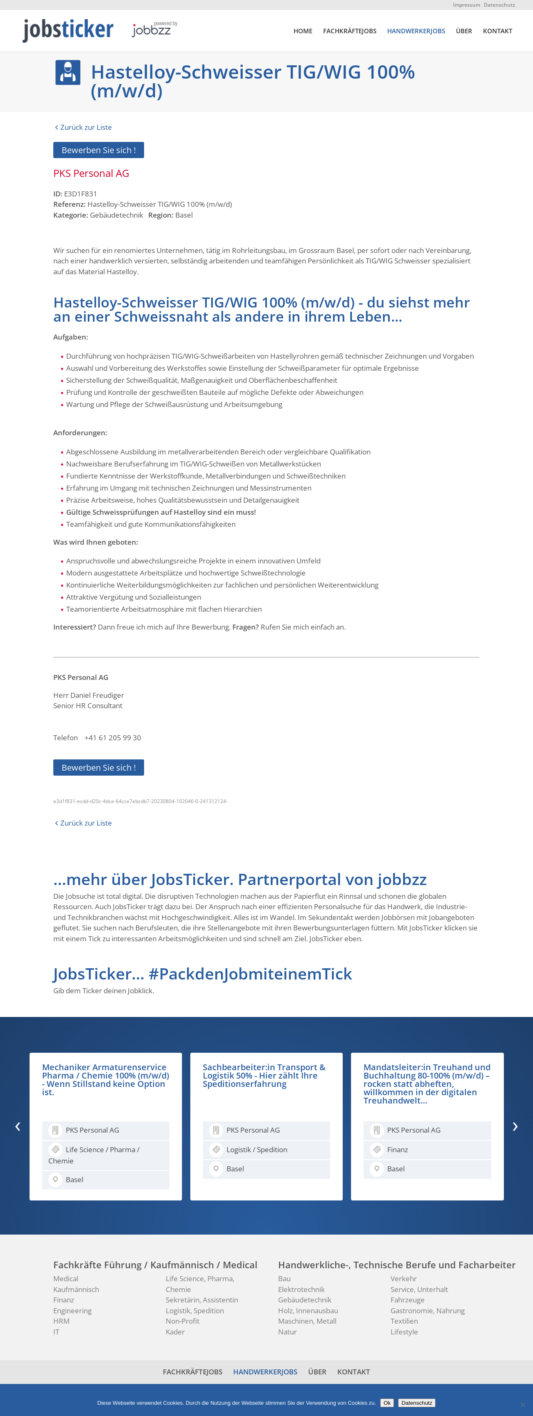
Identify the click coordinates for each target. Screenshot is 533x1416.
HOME (303, 31)
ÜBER (464, 31)
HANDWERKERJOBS (416, 31)
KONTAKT (497, 31)
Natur (287, 1332)
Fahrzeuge (408, 1299)
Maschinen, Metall (307, 1321)
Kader (175, 1332)
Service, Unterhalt (419, 1289)
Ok (387, 1403)
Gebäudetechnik (304, 1299)
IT (56, 1332)
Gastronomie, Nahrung (428, 1310)
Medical (65, 1278)
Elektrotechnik (301, 1289)
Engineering (72, 1310)
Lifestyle (404, 1332)
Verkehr (404, 1278)
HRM (61, 1321)
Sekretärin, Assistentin (202, 1299)
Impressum (466, 4)
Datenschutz (499, 4)
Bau (284, 1278)
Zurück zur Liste (86, 127)
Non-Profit (182, 1321)
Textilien (404, 1321)
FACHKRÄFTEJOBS (349, 31)
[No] (522, 1404)
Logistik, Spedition (195, 1310)
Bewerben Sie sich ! (99, 150)
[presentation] (17, 1125)
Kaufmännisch (76, 1289)
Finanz (63, 1299)
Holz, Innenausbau (308, 1310)
